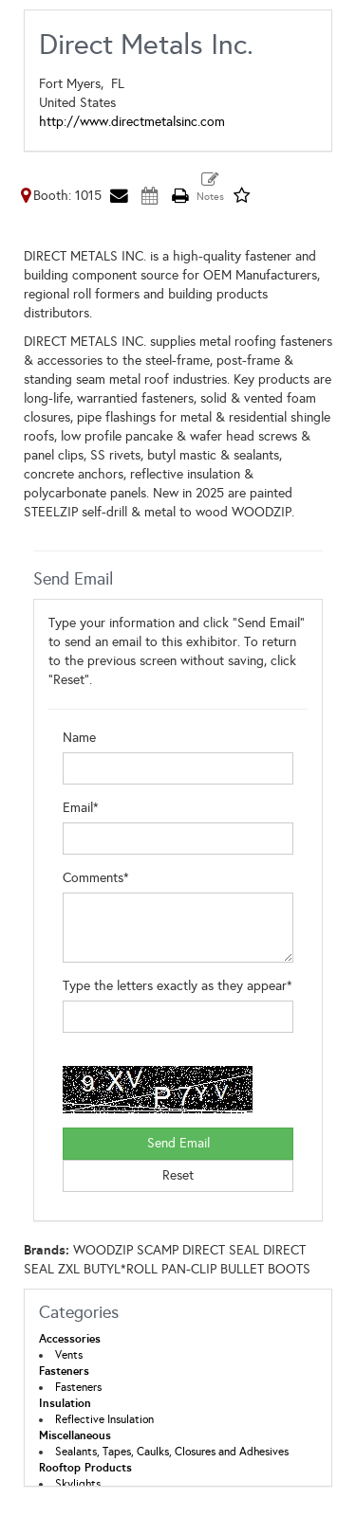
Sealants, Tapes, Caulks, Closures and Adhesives (172, 1451)
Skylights (78, 1483)
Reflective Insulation (104, 1419)
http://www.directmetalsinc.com (132, 122)
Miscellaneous (75, 1435)
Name (79, 738)
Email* (81, 808)
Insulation (65, 1403)
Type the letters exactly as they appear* (177, 986)
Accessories (70, 1338)
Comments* (96, 878)
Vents (69, 1355)
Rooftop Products (85, 1467)
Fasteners (64, 1371)
